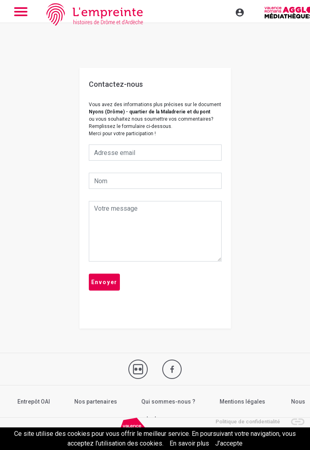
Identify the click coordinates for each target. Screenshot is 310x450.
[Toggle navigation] (222, 11)
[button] (294, 418)
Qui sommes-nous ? (168, 401)
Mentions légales (242, 401)
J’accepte (229, 443)
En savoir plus (189, 443)
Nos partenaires (95, 401)
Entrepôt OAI (33, 401)
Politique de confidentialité (248, 422)
